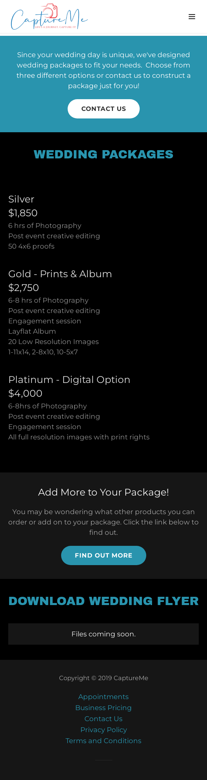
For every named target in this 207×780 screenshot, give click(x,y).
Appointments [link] (103, 697)
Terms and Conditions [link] (103, 741)
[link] (49, 16)
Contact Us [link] (103, 719)
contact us (103, 109)
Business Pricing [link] (103, 708)
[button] (192, 16)
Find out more (104, 555)
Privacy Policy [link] (103, 730)
